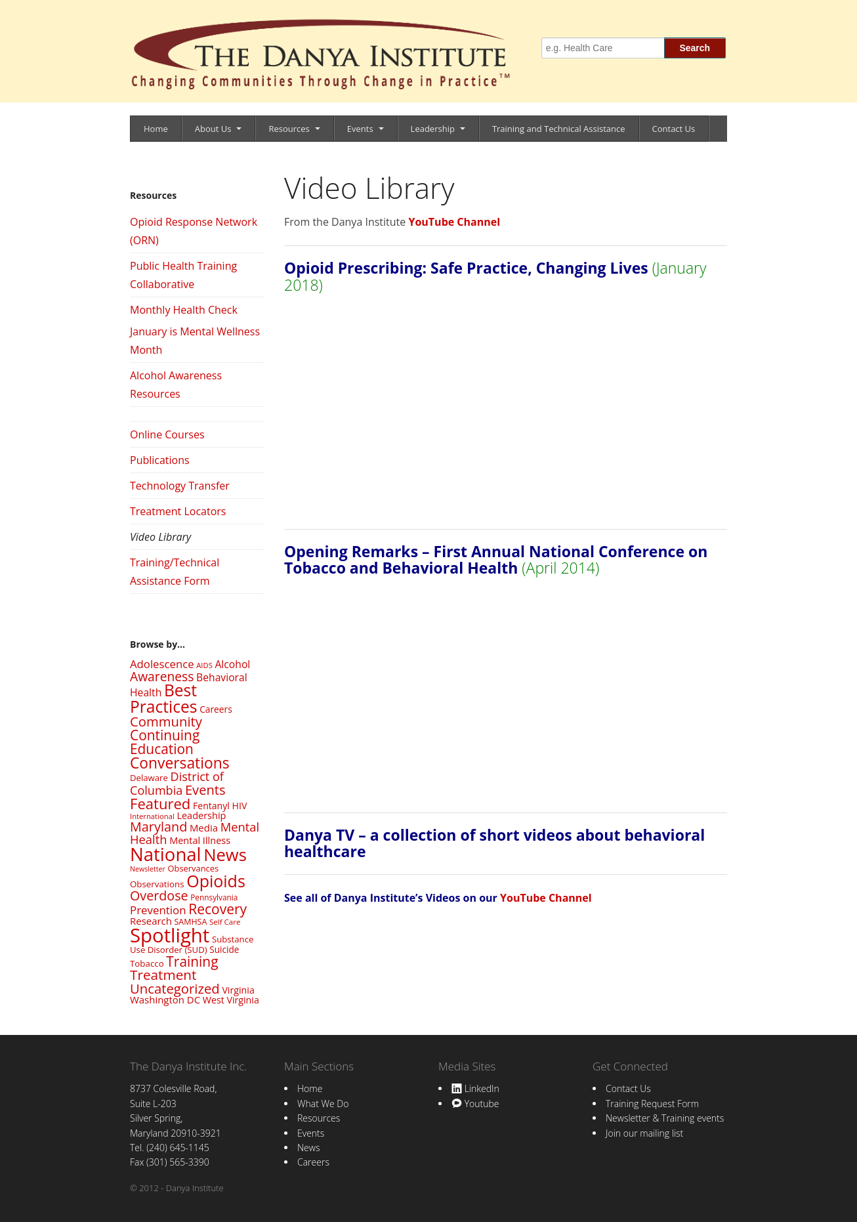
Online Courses (167, 434)
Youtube (475, 1103)
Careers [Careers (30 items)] (215, 709)
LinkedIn (475, 1088)
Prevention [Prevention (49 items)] (158, 909)
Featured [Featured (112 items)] (160, 803)
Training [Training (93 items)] (192, 961)
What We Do (322, 1103)
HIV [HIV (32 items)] (239, 805)
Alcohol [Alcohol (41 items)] (232, 664)
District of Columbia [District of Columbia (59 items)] (177, 783)
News (308, 1147)
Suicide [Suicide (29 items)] (224, 949)
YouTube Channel (454, 222)
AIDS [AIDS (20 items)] (204, 665)
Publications (160, 460)
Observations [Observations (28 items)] (157, 884)
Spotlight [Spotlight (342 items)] (169, 935)
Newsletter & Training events (665, 1118)
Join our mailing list (644, 1133)
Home (156, 129)
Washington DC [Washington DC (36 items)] (165, 999)
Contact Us (674, 129)
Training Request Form (652, 1103)
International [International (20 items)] (152, 816)
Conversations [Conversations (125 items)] (180, 763)
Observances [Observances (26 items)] (193, 868)
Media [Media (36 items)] (204, 827)
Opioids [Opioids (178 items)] (215, 881)
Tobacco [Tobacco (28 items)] (147, 963)
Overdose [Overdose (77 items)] (159, 895)
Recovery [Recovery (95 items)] (217, 909)
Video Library (160, 537)
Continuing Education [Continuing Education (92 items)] (164, 742)
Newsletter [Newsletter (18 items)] (147, 869)
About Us (213, 129)
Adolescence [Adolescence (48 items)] (162, 663)
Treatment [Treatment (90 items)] (163, 974)
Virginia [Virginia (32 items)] (238, 990)
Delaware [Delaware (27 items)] (149, 778)
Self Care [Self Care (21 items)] (225, 922)
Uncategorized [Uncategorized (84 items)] (175, 988)
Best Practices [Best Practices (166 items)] (164, 698)
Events (360, 129)
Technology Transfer (180, 485)
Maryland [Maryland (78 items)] (158, 826)
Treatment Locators (178, 511)
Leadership (433, 129)
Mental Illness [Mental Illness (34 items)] (199, 840)
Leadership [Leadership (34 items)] (201, 815)
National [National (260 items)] (165, 854)
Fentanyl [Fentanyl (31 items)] (211, 805)
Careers (313, 1162)
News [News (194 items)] (225, 854)
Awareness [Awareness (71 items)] (162, 676)
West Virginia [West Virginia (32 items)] (231, 1000)
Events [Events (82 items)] (205, 789)
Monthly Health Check (184, 310)
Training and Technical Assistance (558, 129)
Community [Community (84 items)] (166, 721)
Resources (288, 129)
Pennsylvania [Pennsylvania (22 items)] (214, 897)
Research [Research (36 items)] (151, 920)
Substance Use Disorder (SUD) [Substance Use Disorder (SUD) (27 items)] (191, 944)
